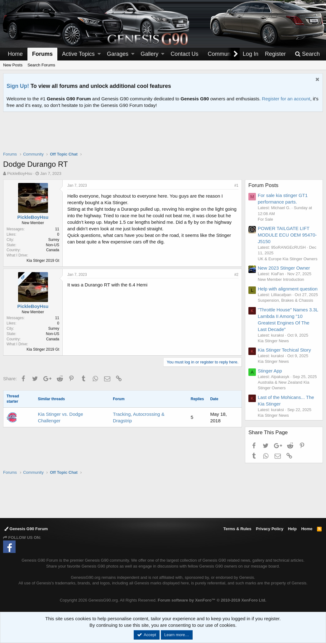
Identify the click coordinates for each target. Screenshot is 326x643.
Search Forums (41, 65)
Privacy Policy (269, 528)
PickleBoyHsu (19, 173)
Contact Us (184, 54)
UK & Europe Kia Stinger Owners (287, 259)
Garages (117, 54)
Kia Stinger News (273, 340)
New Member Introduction (281, 279)
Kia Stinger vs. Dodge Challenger (60, 417)
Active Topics (78, 54)
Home (15, 54)
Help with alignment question (288, 288)
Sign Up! (18, 86)
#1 (236, 185)
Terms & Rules (237, 528)
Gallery (149, 54)
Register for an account (286, 98)
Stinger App (270, 370)
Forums (42, 54)
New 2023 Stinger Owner (284, 268)
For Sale (265, 219)
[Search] (307, 54)
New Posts (12, 65)
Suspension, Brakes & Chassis (285, 300)
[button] (99, 54)
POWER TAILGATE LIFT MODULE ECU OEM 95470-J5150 (287, 235)
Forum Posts (263, 185)
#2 (236, 274)
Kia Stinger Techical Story (284, 350)
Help (292, 528)
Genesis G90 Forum (26, 528)
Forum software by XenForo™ (212, 600)
